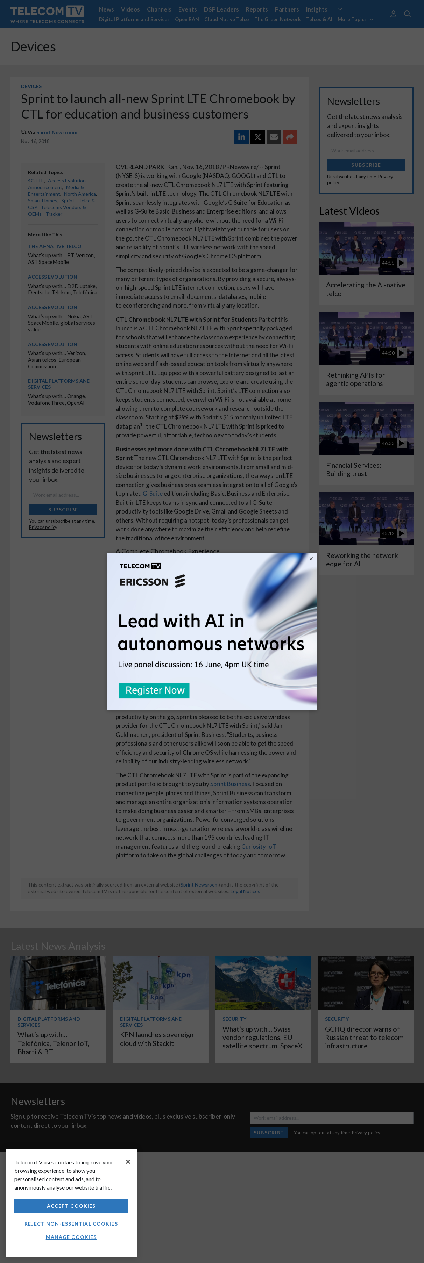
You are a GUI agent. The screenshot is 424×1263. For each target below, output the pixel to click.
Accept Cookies (71, 1206)
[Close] (128, 1161)
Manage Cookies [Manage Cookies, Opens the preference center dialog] (71, 1237)
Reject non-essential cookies (71, 1224)
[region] (71, 1203)
